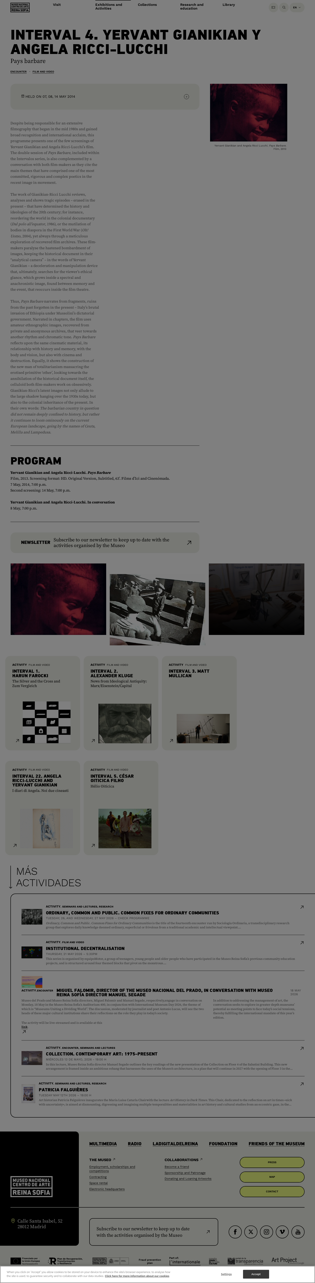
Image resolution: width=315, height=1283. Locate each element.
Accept (256, 1277)
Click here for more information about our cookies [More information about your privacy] (137, 1279)
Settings (226, 1277)
